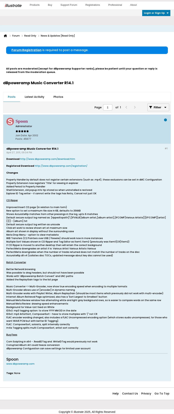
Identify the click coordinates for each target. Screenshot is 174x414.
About (133, 4)
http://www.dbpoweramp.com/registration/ (61, 165)
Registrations (92, 4)
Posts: (19, 138)
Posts (12, 97)
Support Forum (69, 4)
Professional (115, 4)
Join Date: (21, 135)
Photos (58, 97)
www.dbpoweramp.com (20, 363)
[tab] (11, 97)
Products (34, 4)
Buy (50, 4)
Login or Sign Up (156, 13)
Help (115, 393)
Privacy (146, 393)
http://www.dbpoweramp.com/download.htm (47, 159)
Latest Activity (34, 97)
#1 (166, 148)
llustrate (13, 5)
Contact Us (130, 393)
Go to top (161, 393)
